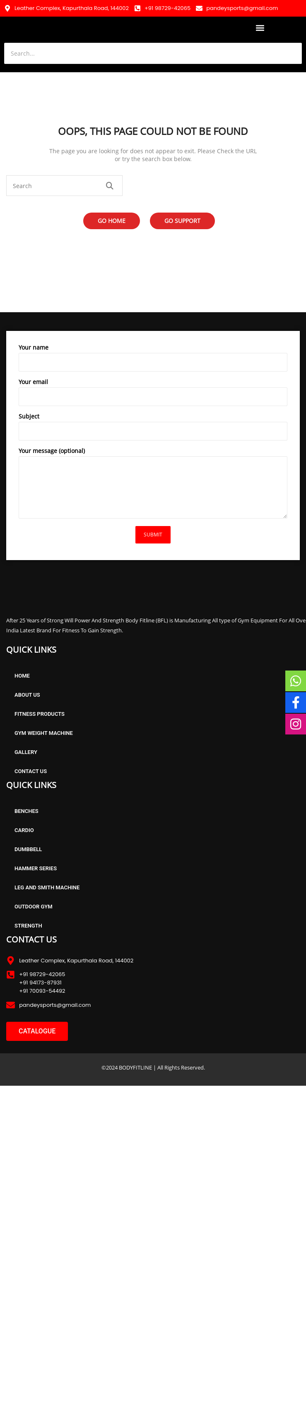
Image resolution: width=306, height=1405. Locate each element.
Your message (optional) (153, 485)
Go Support (182, 221)
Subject (153, 428)
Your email (153, 394)
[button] (260, 27)
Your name (153, 359)
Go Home (111, 221)
